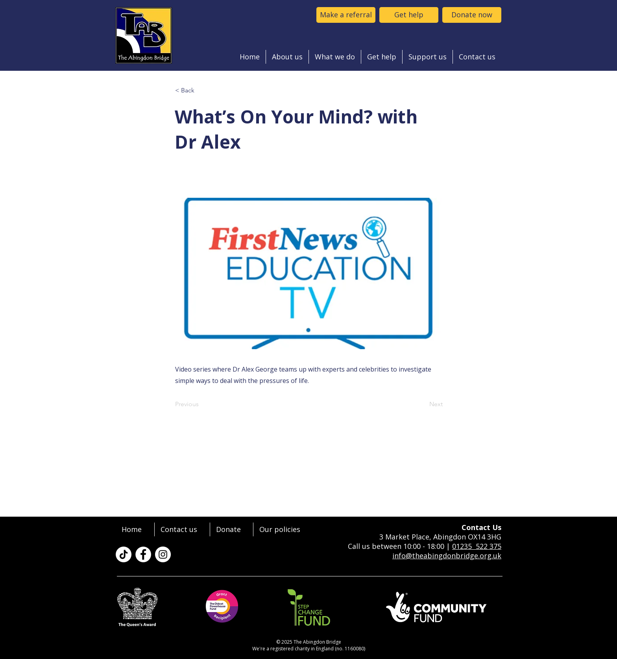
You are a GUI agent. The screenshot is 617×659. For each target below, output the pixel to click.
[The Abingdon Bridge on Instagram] (163, 554)
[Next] (423, 404)
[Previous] (201, 404)
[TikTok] (123, 554)
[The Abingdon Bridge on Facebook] (143, 554)
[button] (287, 57)
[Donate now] (471, 15)
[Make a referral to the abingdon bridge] (345, 15)
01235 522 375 (476, 546)
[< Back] (201, 90)
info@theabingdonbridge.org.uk (446, 555)
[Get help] (408, 15)
